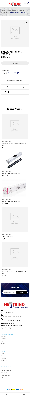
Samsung (21, 87)
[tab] (15, 81)
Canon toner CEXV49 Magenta (11, 201)
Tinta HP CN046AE (7, 236)
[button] (27, 3)
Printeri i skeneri (12, 11)
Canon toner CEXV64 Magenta (11, 173)
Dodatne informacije (15, 81)
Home (3, 11)
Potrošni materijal (13, 73)
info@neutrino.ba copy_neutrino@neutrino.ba (11, 316)
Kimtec (20, 92)
